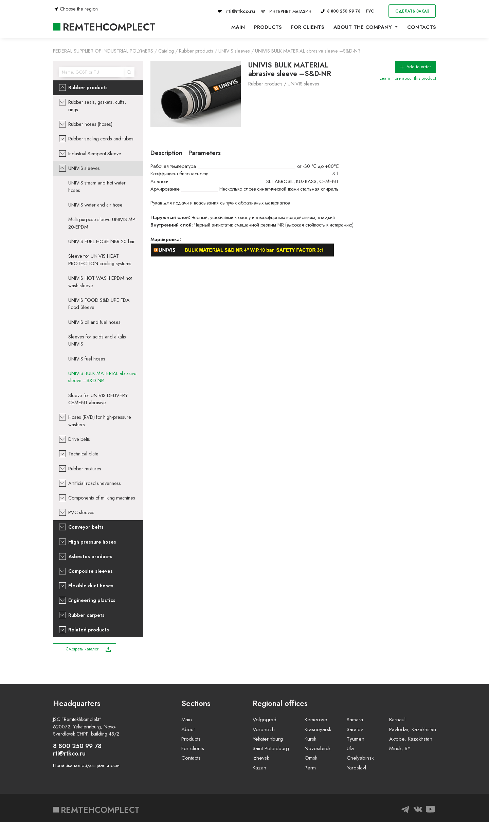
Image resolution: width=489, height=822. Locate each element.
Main (238, 27)
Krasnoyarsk (318, 729)
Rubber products (88, 87)
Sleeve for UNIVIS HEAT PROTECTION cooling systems (99, 260)
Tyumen (355, 739)
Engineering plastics (91, 600)
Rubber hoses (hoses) (90, 124)
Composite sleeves (90, 571)
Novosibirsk (317, 748)
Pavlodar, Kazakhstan (412, 729)
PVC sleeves (81, 512)
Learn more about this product (408, 78)
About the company (362, 27)
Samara (355, 719)
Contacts (421, 27)
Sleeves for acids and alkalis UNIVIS (97, 340)
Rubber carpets (86, 615)
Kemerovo (316, 719)
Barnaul (397, 719)
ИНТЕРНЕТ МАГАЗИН (285, 11)
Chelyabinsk (360, 758)
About (188, 729)
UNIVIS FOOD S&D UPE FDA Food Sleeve (99, 304)
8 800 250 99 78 (340, 11)
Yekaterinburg (268, 739)
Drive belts (79, 439)
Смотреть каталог (88, 649)
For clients (307, 27)
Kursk (310, 739)
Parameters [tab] (204, 153)
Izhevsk (261, 758)
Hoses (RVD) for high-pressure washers (99, 421)
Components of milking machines (101, 497)
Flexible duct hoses (90, 585)
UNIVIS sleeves (84, 168)
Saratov (355, 729)
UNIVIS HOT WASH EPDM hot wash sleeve (100, 282)
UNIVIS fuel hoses (86, 358)
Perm (310, 767)
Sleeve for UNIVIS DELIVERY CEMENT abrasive (98, 399)
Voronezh (264, 729)
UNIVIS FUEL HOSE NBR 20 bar (101, 241)
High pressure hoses (92, 542)
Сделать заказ (412, 11)
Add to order (415, 67)
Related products (88, 629)
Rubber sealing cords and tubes (100, 138)
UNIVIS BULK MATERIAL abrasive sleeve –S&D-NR (102, 377)
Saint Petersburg (271, 748)
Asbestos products (90, 556)
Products (268, 27)
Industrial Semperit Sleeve (94, 153)
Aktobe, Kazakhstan (410, 739)
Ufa (350, 748)
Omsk (311, 758)
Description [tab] (166, 153)
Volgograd (264, 719)
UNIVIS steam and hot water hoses (97, 186)
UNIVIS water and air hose (95, 204)
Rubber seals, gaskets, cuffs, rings (97, 106)
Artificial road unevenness (94, 483)
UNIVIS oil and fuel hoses (94, 322)
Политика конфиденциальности (86, 765)
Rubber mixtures (84, 468)
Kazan (259, 767)
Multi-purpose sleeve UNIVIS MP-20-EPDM (102, 223)
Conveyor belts (86, 527)
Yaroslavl (356, 767)
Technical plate (83, 453)
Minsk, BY (400, 748)
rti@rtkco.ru (236, 11)
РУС (370, 11)
